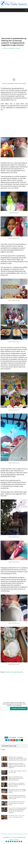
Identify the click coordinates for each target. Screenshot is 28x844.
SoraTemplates (13, 837)
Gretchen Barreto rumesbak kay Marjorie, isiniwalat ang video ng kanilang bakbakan (16, 785)
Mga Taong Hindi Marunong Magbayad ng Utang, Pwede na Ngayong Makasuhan (16, 778)
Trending (17, 48)
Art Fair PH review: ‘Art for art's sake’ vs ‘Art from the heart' (16, 816)
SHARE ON (18, 708)
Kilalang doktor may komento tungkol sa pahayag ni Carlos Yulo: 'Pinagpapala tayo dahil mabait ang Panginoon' (17, 766)
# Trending (20, 737)
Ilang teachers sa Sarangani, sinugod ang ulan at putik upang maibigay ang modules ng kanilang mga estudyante (17, 810)
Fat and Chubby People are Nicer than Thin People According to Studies (16, 803)
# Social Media (12, 737)
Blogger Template (14, 840)
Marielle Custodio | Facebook (14, 672)
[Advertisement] (14, 25)
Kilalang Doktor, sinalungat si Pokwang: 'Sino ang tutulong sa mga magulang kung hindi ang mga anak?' (17, 759)
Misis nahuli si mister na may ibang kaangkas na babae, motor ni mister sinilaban (17, 791)
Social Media (11, 48)
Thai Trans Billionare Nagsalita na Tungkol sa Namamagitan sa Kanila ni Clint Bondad (17, 797)
